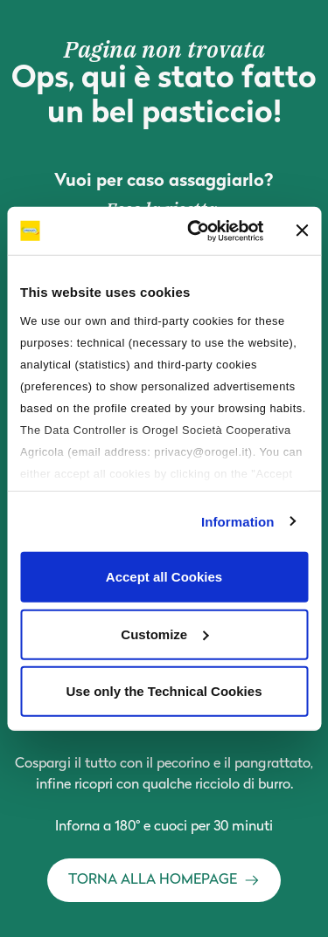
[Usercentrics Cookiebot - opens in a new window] (195, 230)
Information (238, 520)
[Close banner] (302, 230)
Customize (164, 633)
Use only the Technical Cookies (164, 691)
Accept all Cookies (164, 576)
